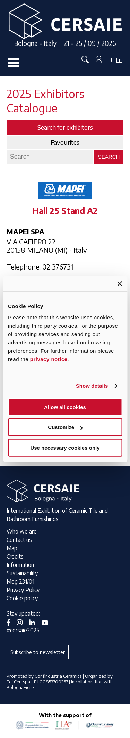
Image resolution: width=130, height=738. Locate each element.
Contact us (19, 539)
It (111, 60)
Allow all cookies (65, 407)
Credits (15, 556)
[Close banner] (119, 283)
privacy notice (49, 359)
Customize (65, 427)
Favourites (65, 142)
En (119, 60)
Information (20, 564)
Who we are (22, 531)
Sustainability (22, 573)
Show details (92, 386)
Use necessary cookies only (64, 447)
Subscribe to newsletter (37, 652)
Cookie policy (22, 598)
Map (12, 548)
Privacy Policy (23, 589)
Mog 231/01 (20, 581)
